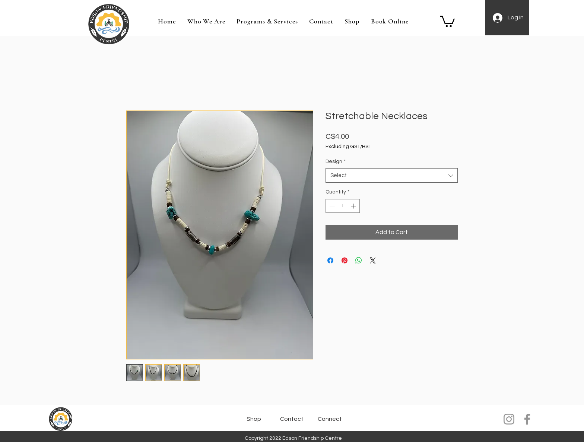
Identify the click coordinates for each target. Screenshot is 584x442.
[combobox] (392, 175)
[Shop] (254, 418)
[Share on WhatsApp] (358, 260)
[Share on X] (372, 260)
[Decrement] (331, 205)
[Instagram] (509, 419)
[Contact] (292, 418)
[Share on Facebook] (330, 260)
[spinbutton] (342, 205)
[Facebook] (527, 419)
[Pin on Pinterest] (344, 260)
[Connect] (330, 418)
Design (336, 161)
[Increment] (354, 205)
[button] (447, 21)
